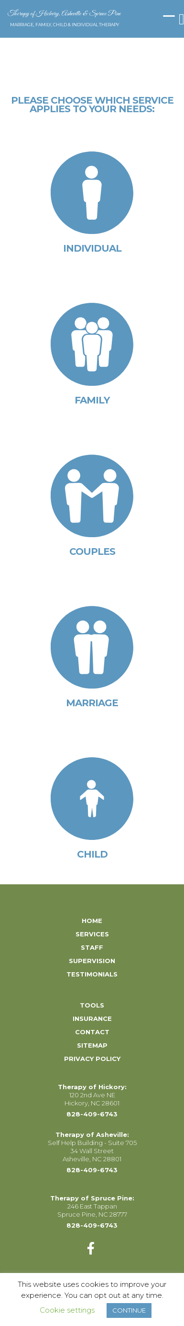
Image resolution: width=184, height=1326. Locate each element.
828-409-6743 (92, 1114)
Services (92, 934)
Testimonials (92, 974)
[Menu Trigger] (169, 15)
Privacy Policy (92, 1058)
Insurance (92, 1018)
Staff (92, 947)
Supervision (92, 961)
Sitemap (92, 1045)
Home (92, 920)
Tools (92, 1005)
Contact (92, 1032)
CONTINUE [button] (129, 1310)
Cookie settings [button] (67, 1310)
